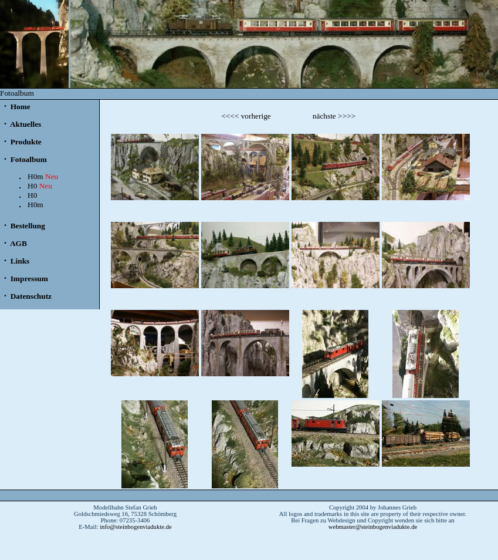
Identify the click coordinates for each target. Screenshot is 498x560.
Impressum (28, 278)
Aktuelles (24, 124)
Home (19, 106)
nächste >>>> (334, 116)
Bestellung (26, 225)
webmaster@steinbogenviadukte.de (373, 527)
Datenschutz (30, 296)
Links (18, 261)
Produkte (24, 141)
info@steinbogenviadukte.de (136, 527)
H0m (43, 176)
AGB (17, 243)
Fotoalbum (27, 159)
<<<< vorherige (245, 116)
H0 (40, 185)
